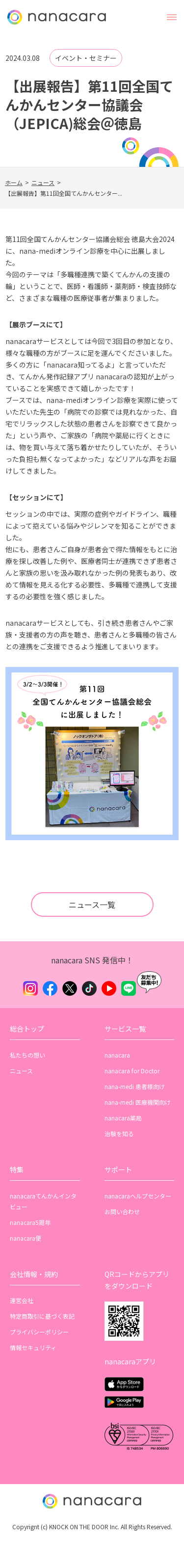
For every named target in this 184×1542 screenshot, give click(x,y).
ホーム (14, 182)
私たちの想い (27, 1055)
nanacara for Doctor (132, 1070)
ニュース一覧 (92, 904)
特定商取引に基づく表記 (42, 1316)
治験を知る (119, 1133)
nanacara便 (25, 1238)
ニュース (42, 182)
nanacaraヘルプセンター (138, 1196)
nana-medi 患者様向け (135, 1086)
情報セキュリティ (33, 1347)
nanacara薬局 (123, 1118)
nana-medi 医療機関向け (138, 1102)
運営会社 (21, 1300)
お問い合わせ (122, 1211)
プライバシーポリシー (39, 1332)
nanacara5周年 (30, 1222)
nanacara (117, 1055)
